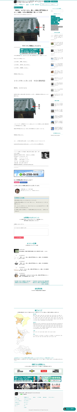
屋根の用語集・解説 (19, 7)
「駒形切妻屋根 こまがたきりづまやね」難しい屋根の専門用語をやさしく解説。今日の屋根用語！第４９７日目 (34, 276)
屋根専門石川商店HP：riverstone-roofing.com (23, 164)
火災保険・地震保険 (54, 25)
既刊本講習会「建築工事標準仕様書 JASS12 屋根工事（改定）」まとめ (33, 251)
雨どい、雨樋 (60, 19)
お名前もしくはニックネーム (19, 224)
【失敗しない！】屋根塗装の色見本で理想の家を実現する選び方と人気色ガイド (59, 116)
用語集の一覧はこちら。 (19, 73)
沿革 (24, 405)
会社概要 (25, 407)
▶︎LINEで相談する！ (47, 1)
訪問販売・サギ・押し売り (55, 17)
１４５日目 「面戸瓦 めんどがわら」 (22, 64)
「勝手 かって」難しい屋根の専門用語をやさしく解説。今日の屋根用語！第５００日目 (34, 258)
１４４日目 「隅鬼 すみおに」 (21, 61)
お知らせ (27, 4)
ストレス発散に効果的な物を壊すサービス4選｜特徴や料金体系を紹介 (58, 84)
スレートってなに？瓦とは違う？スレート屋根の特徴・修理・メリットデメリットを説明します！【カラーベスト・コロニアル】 (57, 51)
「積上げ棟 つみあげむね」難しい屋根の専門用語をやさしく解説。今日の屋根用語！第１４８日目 (41, 282)
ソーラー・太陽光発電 (54, 29)
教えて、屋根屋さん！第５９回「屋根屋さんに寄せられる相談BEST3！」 (22, 282)
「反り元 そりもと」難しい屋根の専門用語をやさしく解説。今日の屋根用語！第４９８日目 (34, 270)
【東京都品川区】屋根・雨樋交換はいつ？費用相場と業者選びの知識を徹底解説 (59, 128)
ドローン (52, 22)
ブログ (16, 4)
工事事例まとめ (17, 402)
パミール (56, 22)
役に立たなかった (23, 182)
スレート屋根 (53, 16)
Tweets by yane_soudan (55, 135)
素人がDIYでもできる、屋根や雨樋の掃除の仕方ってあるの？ (58, 95)
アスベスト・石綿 (54, 20)
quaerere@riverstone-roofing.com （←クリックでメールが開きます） (29, 144)
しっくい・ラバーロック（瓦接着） (56, 26)
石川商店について (22, 4)
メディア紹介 (32, 4)
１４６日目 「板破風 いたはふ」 (21, 67)
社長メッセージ (26, 402)
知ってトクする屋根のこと (18, 400)
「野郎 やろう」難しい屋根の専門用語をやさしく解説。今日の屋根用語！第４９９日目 (34, 264)
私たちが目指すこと (27, 400)
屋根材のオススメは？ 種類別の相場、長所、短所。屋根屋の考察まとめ (58, 58)
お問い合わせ (37, 4)
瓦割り (59, 20)
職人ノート (16, 405)
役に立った (17, 182)
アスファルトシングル (54, 28)
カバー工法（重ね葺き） (55, 23)
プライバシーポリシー (52, 397)
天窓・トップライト (54, 19)
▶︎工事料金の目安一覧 (54, 1)
